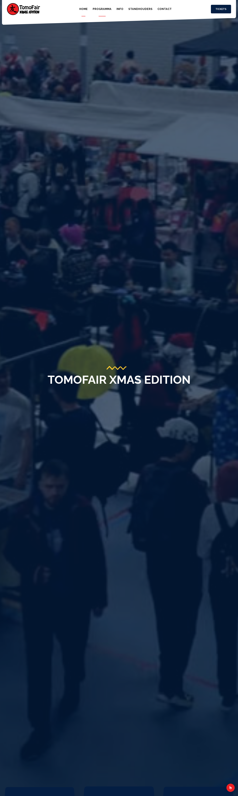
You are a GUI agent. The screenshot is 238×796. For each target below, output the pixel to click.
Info (120, 9)
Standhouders (140, 9)
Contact (165, 9)
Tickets (221, 9)
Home (83, 9)
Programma (102, 9)
